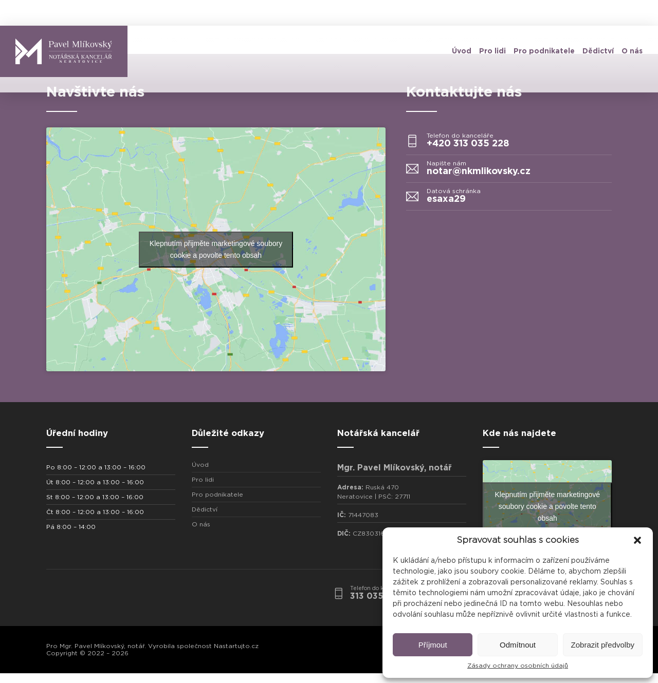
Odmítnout (518, 644)
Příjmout (432, 644)
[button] (637, 540)
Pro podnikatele (544, 51)
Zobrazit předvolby (602, 644)
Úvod (461, 51)
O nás (632, 51)
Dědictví (598, 51)
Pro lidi (492, 51)
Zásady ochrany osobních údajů (517, 665)
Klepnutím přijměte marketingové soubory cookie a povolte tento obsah (216, 249)
